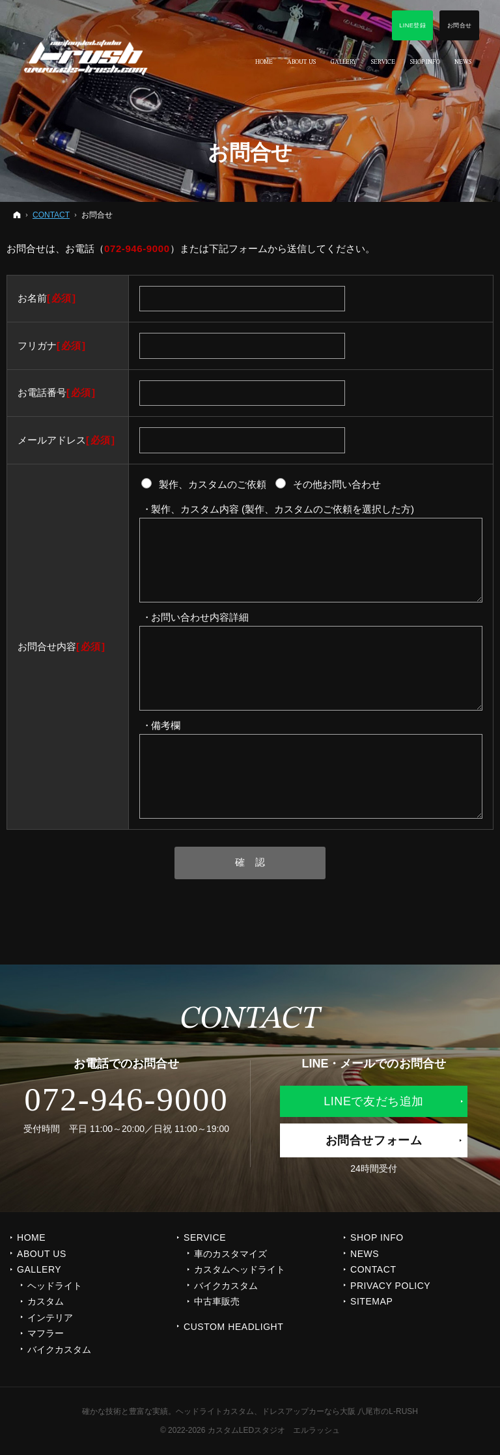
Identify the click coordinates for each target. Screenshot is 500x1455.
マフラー (45, 1333)
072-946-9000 (137, 248)
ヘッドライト (54, 1285)
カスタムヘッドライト (239, 1269)
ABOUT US (41, 1254)
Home (31, 1237)
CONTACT (373, 1269)
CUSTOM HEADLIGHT (233, 1326)
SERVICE (205, 1237)
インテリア (50, 1317)
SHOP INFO (377, 1237)
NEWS (364, 1254)
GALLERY (39, 1269)
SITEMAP (371, 1301)
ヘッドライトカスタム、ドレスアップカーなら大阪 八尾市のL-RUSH (297, 1411)
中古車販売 (217, 1301)
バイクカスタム (59, 1349)
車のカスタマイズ (230, 1254)
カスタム (45, 1301)
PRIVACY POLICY (390, 1285)
